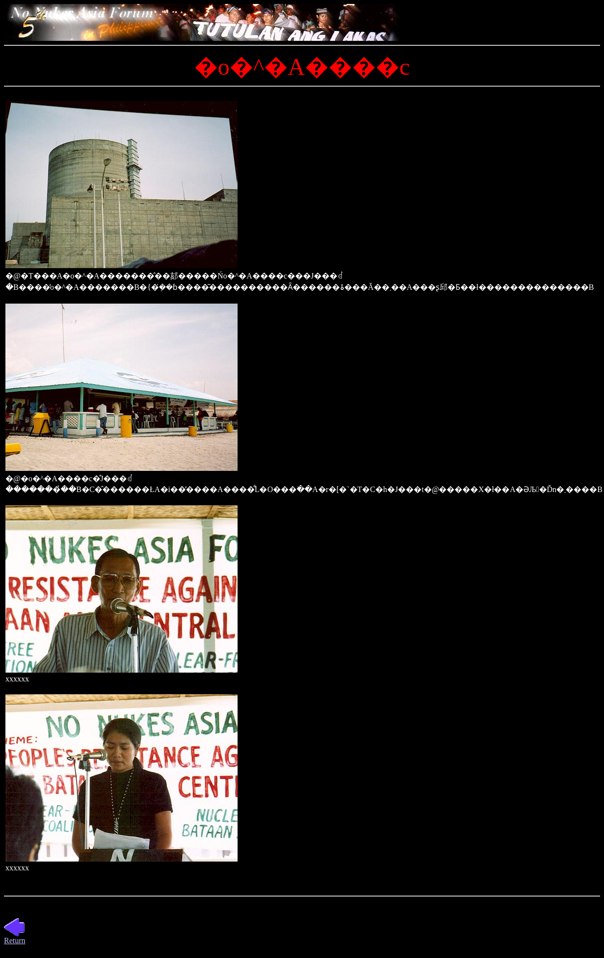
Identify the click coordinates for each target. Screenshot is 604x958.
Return (15, 937)
